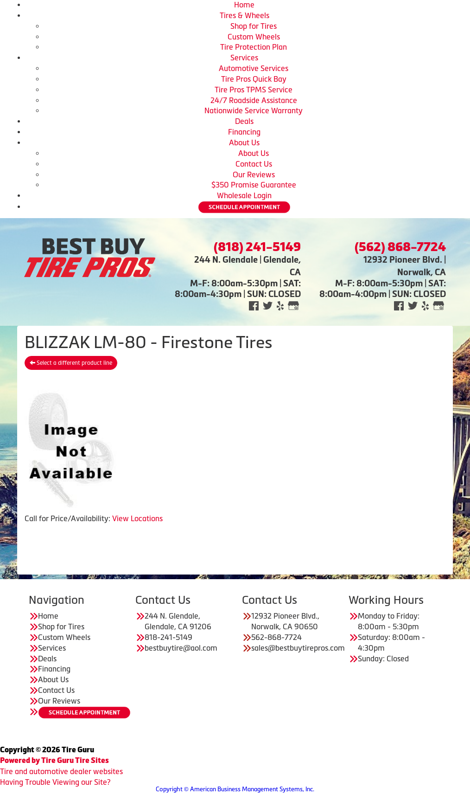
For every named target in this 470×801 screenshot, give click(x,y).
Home (244, 4)
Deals (244, 121)
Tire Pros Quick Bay (253, 79)
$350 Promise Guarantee (253, 185)
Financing (244, 132)
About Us (244, 142)
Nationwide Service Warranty (253, 110)
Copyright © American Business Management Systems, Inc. (235, 789)
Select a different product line (71, 363)
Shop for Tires (253, 26)
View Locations (137, 518)
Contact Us (253, 164)
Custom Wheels (254, 36)
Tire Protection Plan (253, 47)
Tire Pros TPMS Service (253, 89)
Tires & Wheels (244, 15)
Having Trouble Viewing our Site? (55, 782)
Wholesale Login (244, 195)
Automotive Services (253, 68)
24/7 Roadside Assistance (253, 100)
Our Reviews (254, 174)
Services (244, 57)
